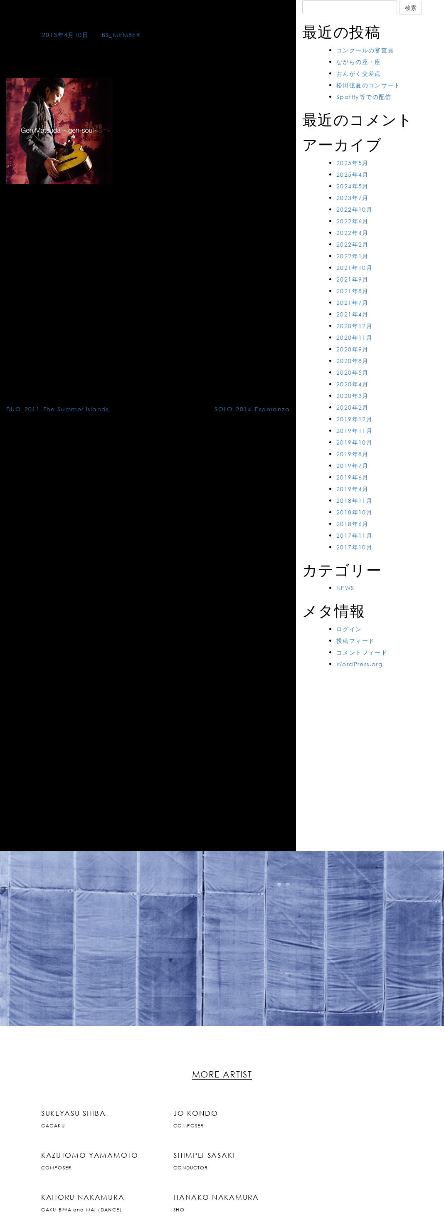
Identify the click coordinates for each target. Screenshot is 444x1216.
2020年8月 (352, 361)
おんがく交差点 (358, 73)
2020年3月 (352, 396)
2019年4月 (352, 489)
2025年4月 (352, 174)
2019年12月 (354, 419)
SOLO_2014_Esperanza (252, 409)
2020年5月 (352, 372)
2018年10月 (354, 512)
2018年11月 (354, 500)
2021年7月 (352, 302)
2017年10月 (354, 547)
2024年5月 (352, 186)
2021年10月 (354, 268)
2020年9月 (352, 349)
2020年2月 (352, 407)
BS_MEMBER (121, 35)
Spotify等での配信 (364, 97)
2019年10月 (354, 442)
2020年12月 (354, 326)
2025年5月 (352, 163)
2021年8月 (352, 291)
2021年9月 (352, 279)
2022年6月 (352, 221)
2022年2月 (352, 244)
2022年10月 (354, 209)
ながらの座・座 (358, 62)
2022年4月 (352, 233)
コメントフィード (361, 652)
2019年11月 (354, 431)
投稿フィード (355, 641)
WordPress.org (359, 664)
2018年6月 (352, 524)
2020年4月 (352, 384)
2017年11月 (354, 535)
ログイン (349, 629)
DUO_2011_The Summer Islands (57, 409)
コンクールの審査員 (365, 50)
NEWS (345, 588)
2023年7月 (352, 198)
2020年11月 (354, 337)
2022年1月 (352, 256)
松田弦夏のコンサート (368, 85)
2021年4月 (352, 314)
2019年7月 (352, 466)
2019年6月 (352, 477)
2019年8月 (352, 454)
